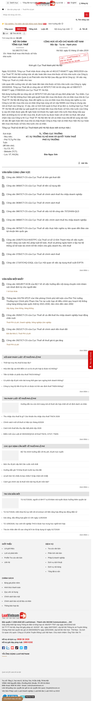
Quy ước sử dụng (11, 592)
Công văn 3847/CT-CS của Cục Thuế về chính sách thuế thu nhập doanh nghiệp (44, 194)
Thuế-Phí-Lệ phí (12, 322)
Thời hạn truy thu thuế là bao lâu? (17, 363)
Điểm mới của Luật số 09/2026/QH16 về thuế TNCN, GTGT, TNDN (30, 434)
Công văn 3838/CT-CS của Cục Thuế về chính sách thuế (33, 203)
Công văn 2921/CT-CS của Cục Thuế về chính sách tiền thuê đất (36, 329)
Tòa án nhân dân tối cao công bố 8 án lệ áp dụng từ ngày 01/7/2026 (31, 529)
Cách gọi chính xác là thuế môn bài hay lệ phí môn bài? (26, 482)
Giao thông (19, 308)
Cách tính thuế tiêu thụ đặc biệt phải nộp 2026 (22, 428)
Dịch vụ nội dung (54, 567)
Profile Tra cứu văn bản (13, 558)
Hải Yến (83, 163)
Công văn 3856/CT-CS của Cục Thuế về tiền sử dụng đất (33, 186)
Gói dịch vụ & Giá (56, 3)
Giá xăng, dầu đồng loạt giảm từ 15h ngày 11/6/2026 (25, 518)
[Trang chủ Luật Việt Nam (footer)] (45, 615)
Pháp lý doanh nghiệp (56, 558)
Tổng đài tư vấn (54, 571)
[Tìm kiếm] (86, 14)
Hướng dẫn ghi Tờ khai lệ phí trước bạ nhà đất (22, 470)
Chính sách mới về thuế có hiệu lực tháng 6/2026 (23, 422)
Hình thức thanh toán (12, 587)
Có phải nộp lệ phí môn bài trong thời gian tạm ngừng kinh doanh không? (33, 380)
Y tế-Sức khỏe (11, 291)
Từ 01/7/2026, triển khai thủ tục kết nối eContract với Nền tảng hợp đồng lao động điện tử (40, 512)
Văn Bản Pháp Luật (9, 691)
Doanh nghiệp (25, 322)
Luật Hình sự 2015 (52, 691)
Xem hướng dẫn (55, 24)
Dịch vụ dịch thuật (55, 562)
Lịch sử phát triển (11, 553)
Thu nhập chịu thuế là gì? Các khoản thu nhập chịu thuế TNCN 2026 (31, 416)
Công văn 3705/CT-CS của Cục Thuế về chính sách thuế (33, 254)
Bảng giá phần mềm (12, 583)
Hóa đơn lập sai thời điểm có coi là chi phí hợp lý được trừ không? (30, 369)
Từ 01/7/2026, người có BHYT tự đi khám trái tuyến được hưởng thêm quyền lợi (53, 499)
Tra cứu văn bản (54, 549)
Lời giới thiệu (9, 549)
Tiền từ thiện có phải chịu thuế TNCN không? (21, 374)
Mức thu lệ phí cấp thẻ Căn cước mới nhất (20, 464)
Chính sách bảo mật (12, 597)
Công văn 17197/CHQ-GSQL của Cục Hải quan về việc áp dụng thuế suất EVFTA (44, 263)
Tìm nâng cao (82, 20)
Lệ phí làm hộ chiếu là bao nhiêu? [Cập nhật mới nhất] (25, 476)
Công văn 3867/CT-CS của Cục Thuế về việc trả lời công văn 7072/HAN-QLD (42, 211)
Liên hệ (7, 562)
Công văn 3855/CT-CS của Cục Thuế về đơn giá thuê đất (33, 177)
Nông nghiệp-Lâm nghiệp (41, 322)
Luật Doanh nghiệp (25, 691)
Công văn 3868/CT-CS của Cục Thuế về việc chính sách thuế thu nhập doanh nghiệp (46, 220)
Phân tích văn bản (55, 553)
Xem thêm (84, 270)
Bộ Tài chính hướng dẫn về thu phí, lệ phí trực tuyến (42, 452)
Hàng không (29, 308)
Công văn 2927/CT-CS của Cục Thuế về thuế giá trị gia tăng (34, 340)
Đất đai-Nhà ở (11, 334)
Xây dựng (10, 308)
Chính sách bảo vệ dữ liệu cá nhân (17, 601)
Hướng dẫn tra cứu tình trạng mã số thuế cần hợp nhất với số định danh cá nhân (54, 404)
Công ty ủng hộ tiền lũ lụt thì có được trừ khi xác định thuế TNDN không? (33, 386)
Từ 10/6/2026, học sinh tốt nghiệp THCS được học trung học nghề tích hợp (34, 524)
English (71, 3)
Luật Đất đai (39, 691)
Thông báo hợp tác (11, 606)
